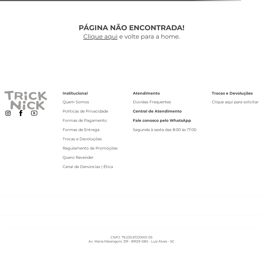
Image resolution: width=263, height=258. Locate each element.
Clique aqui (100, 36)
